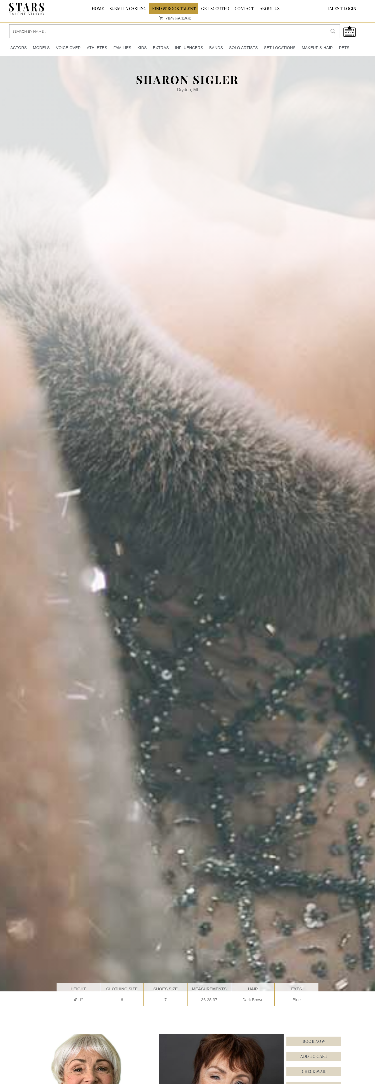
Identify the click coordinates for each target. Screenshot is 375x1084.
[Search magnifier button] (333, 31)
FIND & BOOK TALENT (174, 8)
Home (98, 8)
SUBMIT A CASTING (128, 8)
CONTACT (244, 8)
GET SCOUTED (215, 8)
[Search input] (168, 31)
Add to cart (313, 1056)
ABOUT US (269, 8)
